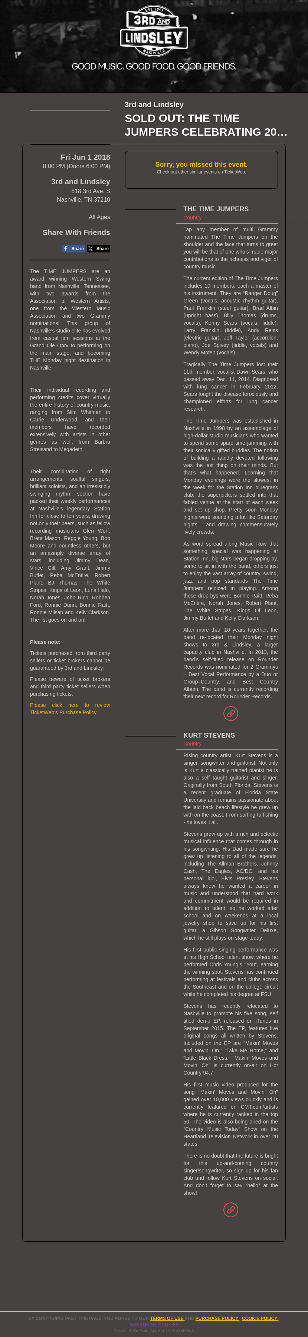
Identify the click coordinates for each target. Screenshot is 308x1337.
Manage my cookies (153, 1324)
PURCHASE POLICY (217, 1318)
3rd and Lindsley (80, 206)
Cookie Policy (260, 1318)
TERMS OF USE (167, 1318)
